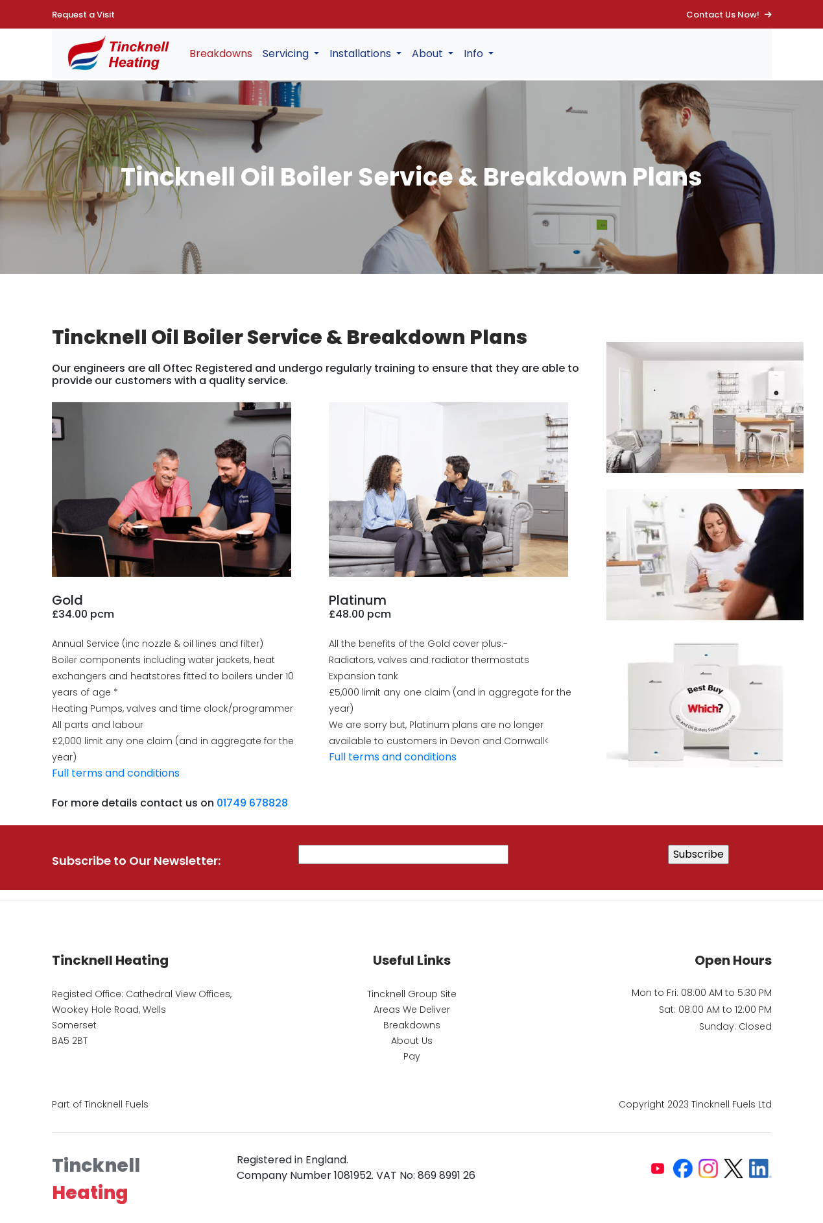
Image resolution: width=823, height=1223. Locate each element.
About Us (412, 1040)
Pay (411, 1056)
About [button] (429, 53)
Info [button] (475, 53)
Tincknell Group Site (412, 993)
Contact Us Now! (729, 14)
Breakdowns (220, 53)
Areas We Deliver (412, 1009)
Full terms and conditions (116, 773)
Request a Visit (83, 14)
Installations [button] (361, 53)
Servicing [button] (287, 53)
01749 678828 (252, 802)
